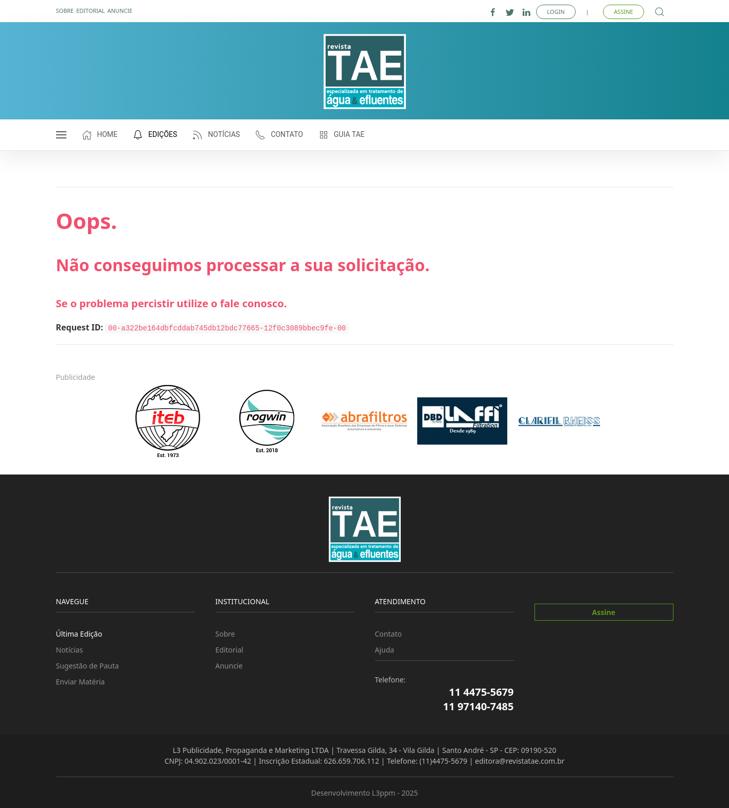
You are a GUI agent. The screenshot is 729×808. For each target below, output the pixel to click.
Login (555, 11)
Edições (155, 135)
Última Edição (79, 633)
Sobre (65, 10)
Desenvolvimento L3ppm (353, 792)
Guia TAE (341, 135)
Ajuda (385, 649)
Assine (623, 11)
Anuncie (120, 10)
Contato (279, 135)
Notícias (216, 135)
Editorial (90, 10)
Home (100, 135)
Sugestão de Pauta (87, 665)
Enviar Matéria (80, 681)
